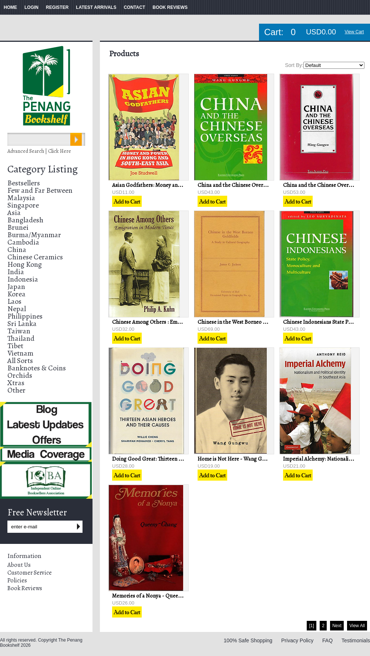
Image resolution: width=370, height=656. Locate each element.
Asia (14, 213)
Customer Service (29, 573)
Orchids (19, 375)
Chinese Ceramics (35, 257)
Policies (17, 580)
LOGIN (31, 7)
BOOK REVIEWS (170, 7)
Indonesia (22, 279)
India (15, 272)
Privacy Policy (297, 640)
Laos (14, 301)
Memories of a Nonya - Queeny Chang (156, 595)
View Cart (354, 31)
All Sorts (20, 361)
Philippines (25, 316)
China (16, 250)
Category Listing (42, 169)
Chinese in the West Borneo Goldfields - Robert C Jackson (265, 322)
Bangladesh (25, 220)
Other (16, 390)
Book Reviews (24, 588)
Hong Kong (24, 264)
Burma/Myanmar (34, 235)
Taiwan (18, 331)
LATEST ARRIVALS (96, 7)
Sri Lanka (22, 324)
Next (337, 625)
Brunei (17, 227)
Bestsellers (23, 183)
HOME (10, 7)
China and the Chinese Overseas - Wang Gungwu (255, 185)
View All (357, 625)
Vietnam (20, 353)
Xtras (15, 383)
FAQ (327, 640)
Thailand (20, 338)
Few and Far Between (40, 190)
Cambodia (23, 242)
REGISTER (57, 7)
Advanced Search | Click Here (39, 151)
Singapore (23, 205)
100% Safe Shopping (248, 640)
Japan (16, 287)
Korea (16, 294)
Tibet (15, 346)
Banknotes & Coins (36, 368)
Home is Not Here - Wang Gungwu (238, 458)
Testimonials (356, 640)
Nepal (16, 309)
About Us (19, 565)
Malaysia (21, 198)
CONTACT (134, 7)
